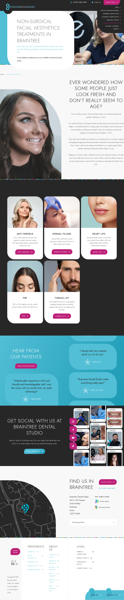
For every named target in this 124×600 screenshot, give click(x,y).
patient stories (112, 26)
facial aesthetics (111, 23)
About (116, 29)
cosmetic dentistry (110, 17)
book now (15, 553)
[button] (118, 7)
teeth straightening (110, 10)
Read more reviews (26, 368)
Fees (117, 7)
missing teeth (113, 20)
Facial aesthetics (14, 74)
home (2, 74)
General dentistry (111, 14)
